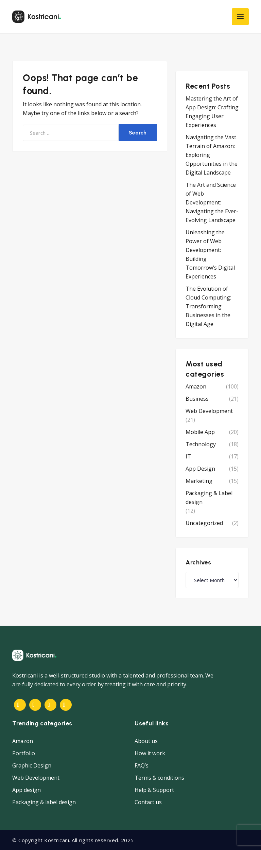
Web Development (209, 411)
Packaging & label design (44, 802)
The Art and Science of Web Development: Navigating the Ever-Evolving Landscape (212, 202)
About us (146, 741)
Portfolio (23, 753)
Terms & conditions (159, 777)
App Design (200, 468)
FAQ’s (142, 765)
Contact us (148, 802)
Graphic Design (31, 765)
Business (197, 398)
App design (26, 790)
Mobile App (200, 432)
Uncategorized (204, 523)
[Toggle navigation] (240, 16)
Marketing (199, 481)
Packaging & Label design (209, 497)
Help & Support (154, 790)
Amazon (196, 386)
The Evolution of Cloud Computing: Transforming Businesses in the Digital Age (208, 306)
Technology (201, 444)
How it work (150, 753)
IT (188, 456)
